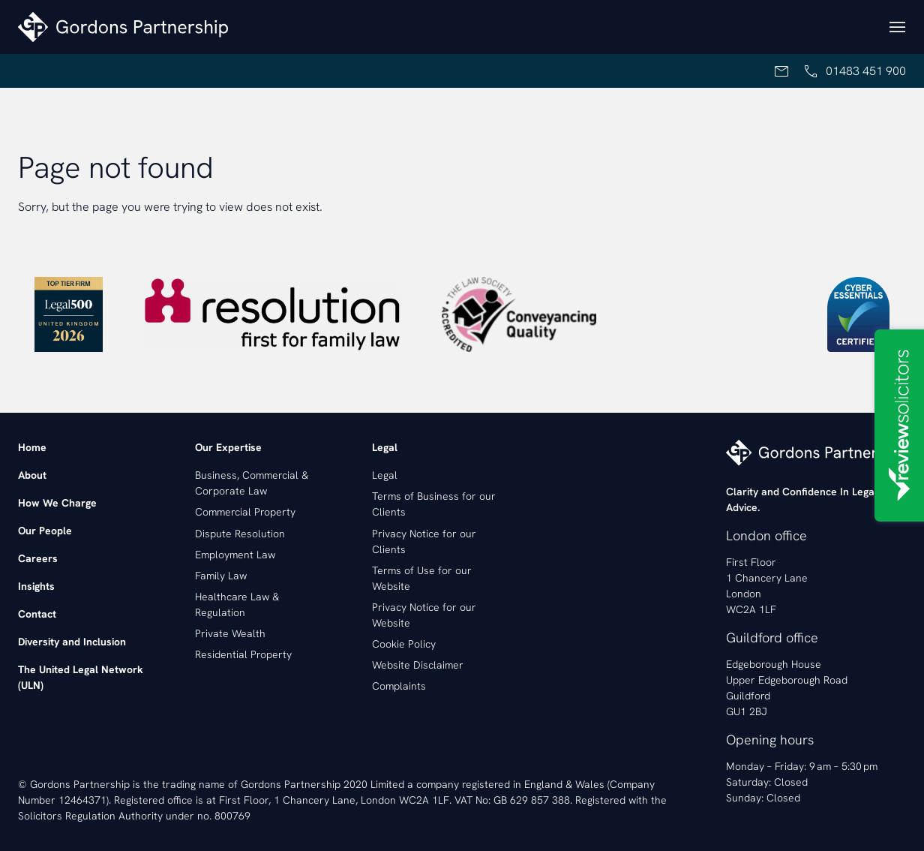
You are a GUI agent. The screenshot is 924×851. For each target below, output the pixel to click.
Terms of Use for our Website (422, 578)
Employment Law (235, 554)
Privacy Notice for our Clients (424, 541)
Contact (37, 614)
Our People (45, 530)
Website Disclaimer (418, 665)
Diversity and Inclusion (72, 641)
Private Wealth (230, 633)
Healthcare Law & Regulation (237, 604)
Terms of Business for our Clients (434, 504)
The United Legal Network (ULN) (80, 677)
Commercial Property (245, 512)
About (32, 475)
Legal (385, 475)
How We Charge (57, 503)
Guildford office (772, 637)
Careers (38, 558)
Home (32, 447)
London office (766, 535)
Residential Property (243, 654)
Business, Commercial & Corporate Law (251, 483)
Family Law (221, 575)
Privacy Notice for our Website (424, 615)
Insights (36, 586)
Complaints (399, 686)
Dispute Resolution (240, 533)
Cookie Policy (404, 644)
